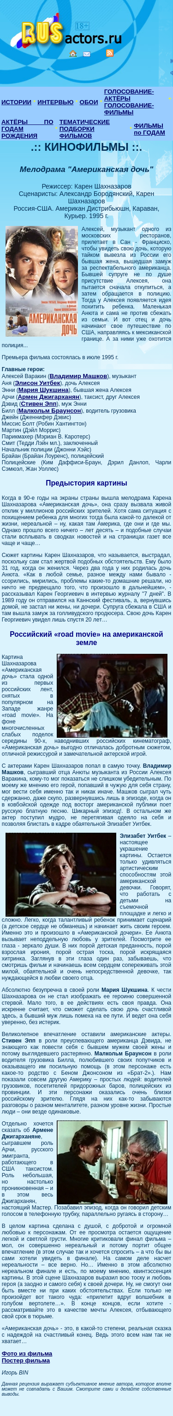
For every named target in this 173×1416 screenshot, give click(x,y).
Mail (86, 54)
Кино (67, 28)
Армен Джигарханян (48, 396)
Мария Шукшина (43, 389)
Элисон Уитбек (37, 382)
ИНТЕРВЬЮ (55, 102)
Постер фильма (26, 1360)
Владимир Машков (78, 376)
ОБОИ (89, 102)
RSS (109, 53)
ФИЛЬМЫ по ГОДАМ (149, 129)
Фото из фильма (27, 1353)
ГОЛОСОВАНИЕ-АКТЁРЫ (129, 95)
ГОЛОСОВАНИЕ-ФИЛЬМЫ (129, 109)
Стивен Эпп (38, 403)
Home (73, 53)
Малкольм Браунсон (49, 410)
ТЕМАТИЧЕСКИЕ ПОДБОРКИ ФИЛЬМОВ (85, 128)
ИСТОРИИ (16, 102)
